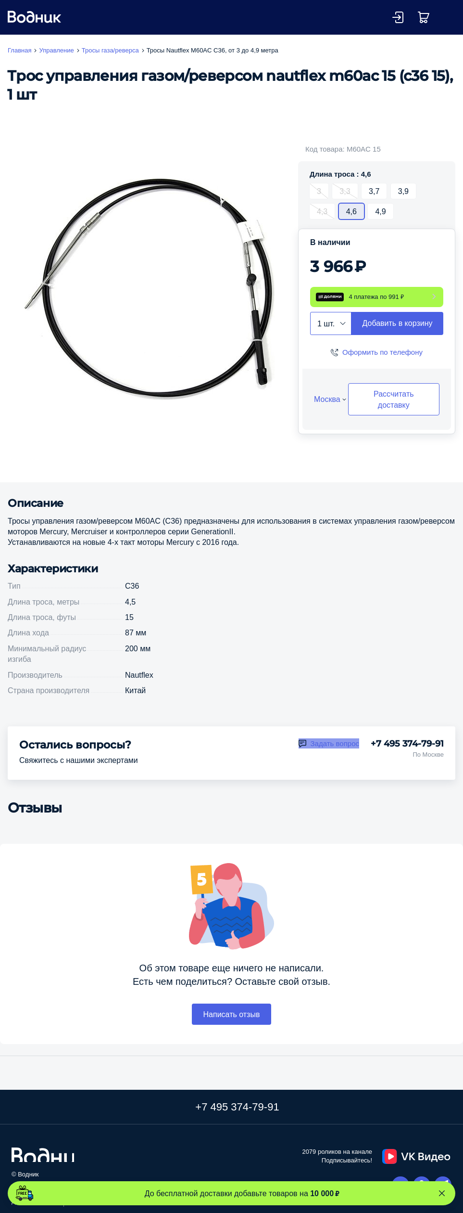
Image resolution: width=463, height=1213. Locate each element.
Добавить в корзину (397, 323)
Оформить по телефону (382, 352)
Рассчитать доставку (394, 399)
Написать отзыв (231, 1014)
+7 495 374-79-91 (407, 743)
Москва (327, 399)
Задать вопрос (335, 743)
